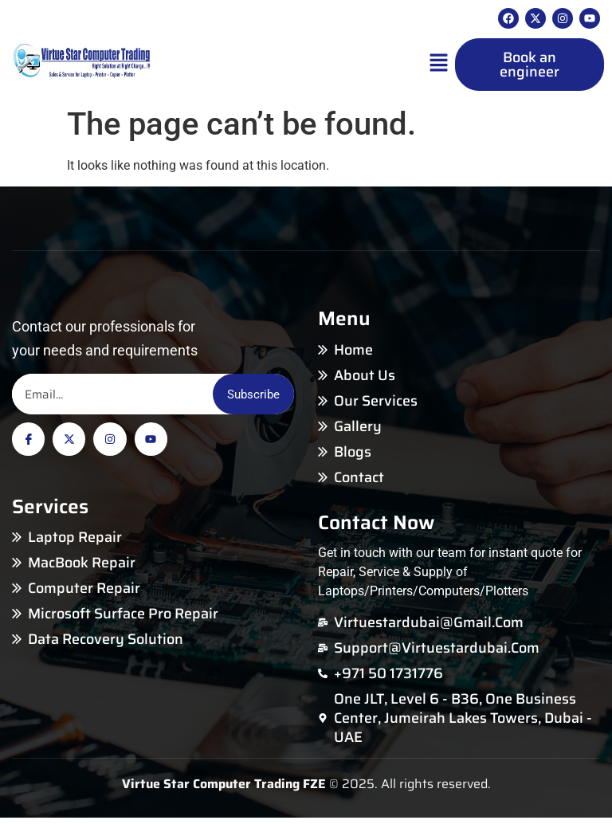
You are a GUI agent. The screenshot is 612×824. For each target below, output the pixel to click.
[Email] (105, 396)
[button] (439, 65)
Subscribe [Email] (246, 396)
